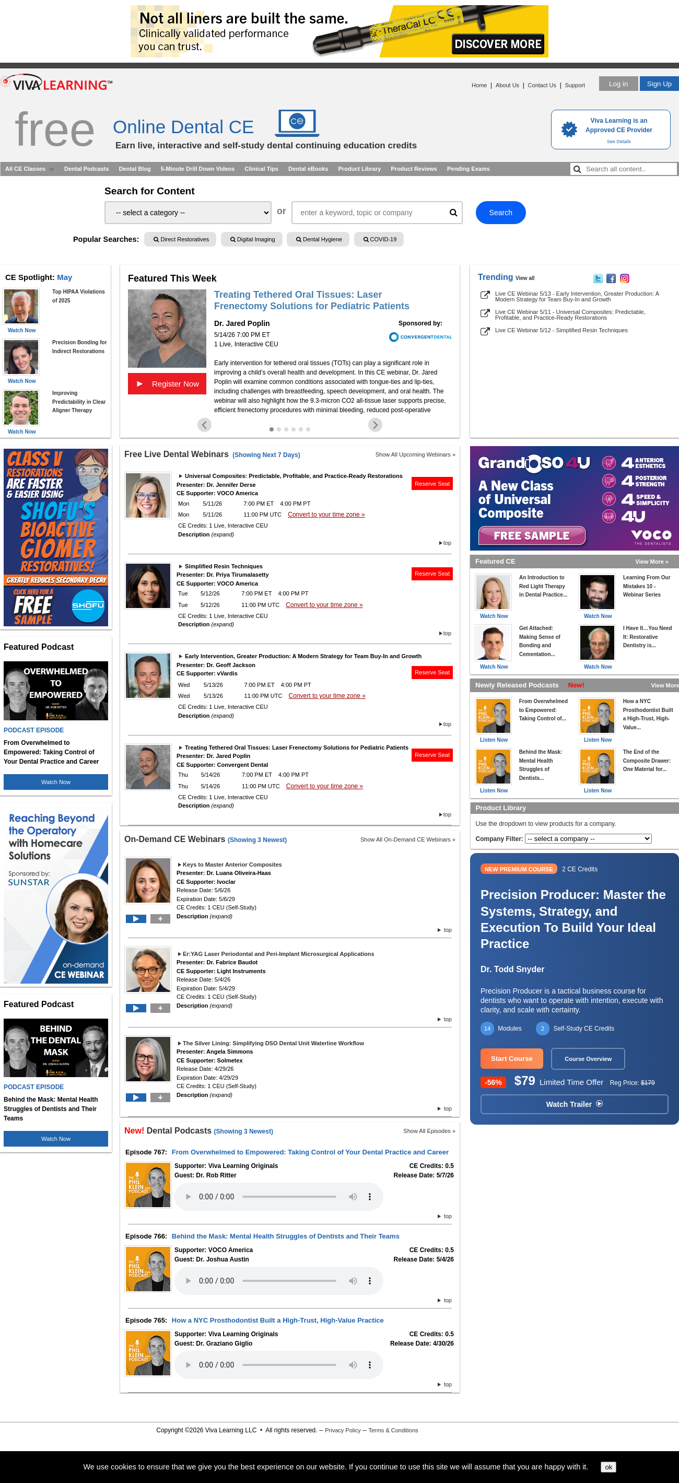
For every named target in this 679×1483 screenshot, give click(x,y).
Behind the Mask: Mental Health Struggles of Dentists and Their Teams (286, 1236)
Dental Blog (135, 169)
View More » (652, 561)
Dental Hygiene (319, 239)
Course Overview (588, 1059)
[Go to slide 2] (279, 429)
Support (575, 85)
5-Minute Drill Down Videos (198, 169)
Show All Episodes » (429, 1131)
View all (525, 278)
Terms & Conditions (393, 1430)
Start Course (512, 1058)
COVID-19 (380, 239)
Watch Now (56, 782)
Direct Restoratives (181, 239)
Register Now (167, 383)
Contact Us (542, 85)
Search (500, 212)
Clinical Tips (261, 169)
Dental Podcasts (86, 169)
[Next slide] (375, 425)
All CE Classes (25, 169)
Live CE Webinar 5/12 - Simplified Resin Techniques (561, 330)
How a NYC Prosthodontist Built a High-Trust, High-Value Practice (278, 1320)
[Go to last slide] (204, 425)
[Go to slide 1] (272, 429)
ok (608, 1467)
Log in (618, 84)
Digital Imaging (252, 239)
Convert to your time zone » (326, 514)
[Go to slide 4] (293, 429)
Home (479, 85)
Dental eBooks (308, 169)
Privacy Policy (342, 1430)
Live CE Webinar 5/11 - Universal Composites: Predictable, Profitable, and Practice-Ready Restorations (570, 315)
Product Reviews (414, 169)
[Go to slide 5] (301, 429)
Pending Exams (468, 169)
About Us (507, 85)
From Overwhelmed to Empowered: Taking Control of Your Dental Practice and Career (310, 1152)
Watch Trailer (574, 1104)
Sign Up (659, 84)
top (447, 543)
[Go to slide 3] (286, 429)
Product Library (359, 169)
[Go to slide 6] (308, 429)
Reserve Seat (432, 484)
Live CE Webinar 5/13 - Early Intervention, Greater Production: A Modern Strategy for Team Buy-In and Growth (577, 296)
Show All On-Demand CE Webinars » (407, 839)
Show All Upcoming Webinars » (415, 454)
